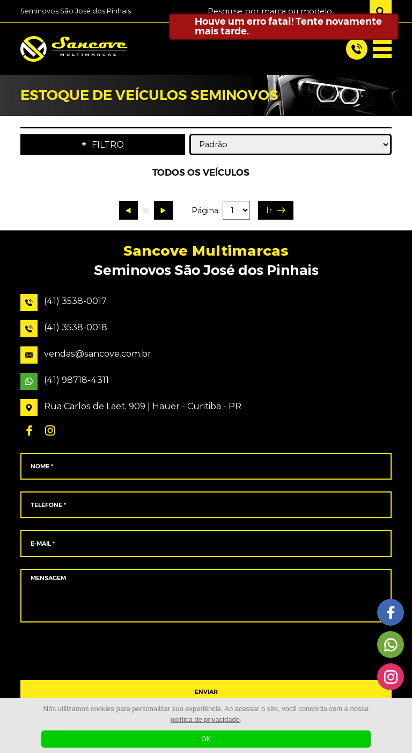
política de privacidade (205, 719)
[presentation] (206, 651)
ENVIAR (206, 692)
